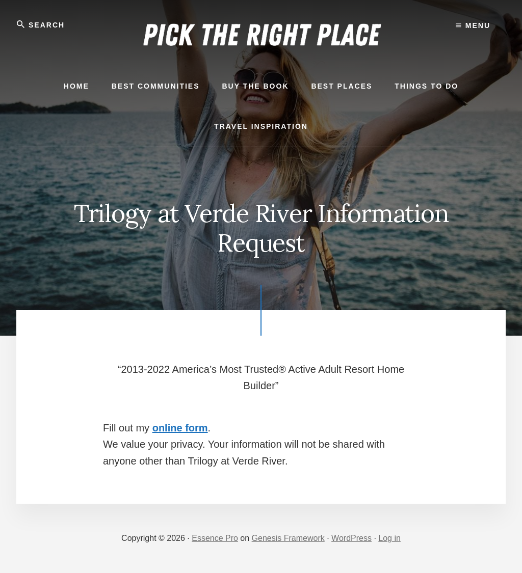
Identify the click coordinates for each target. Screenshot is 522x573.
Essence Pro (215, 538)
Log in (389, 538)
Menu (473, 25)
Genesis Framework (288, 538)
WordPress (351, 538)
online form (180, 427)
